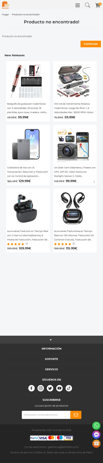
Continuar (91, 44)
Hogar (5, 15)
